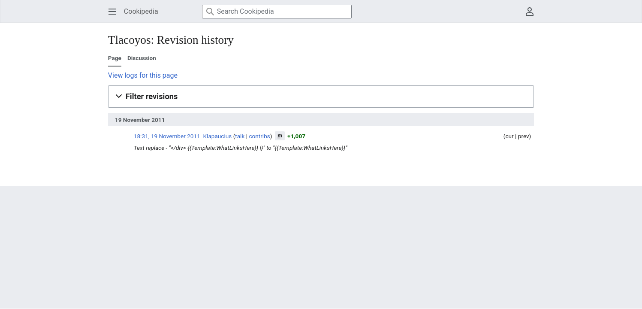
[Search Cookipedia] (277, 11)
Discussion (141, 58)
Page (114, 58)
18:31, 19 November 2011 (167, 136)
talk (239, 136)
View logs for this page (143, 75)
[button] (321, 97)
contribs (259, 136)
